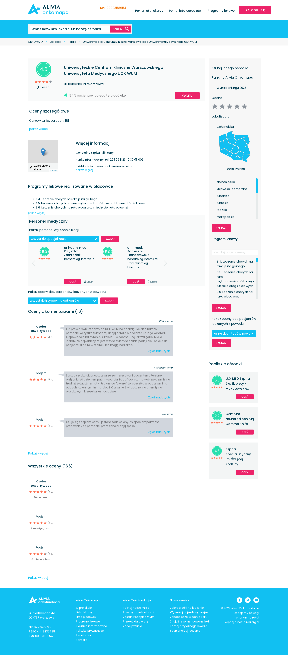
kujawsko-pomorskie (232, 189)
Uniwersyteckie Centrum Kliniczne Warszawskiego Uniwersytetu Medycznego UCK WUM (140, 42)
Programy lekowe (221, 11)
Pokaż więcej (38, 453)
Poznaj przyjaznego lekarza (188, 626)
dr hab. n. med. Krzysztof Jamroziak (75, 251)
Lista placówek (86, 617)
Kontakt (81, 640)
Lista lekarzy (84, 612)
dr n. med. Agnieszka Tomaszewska (138, 251)
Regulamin (83, 635)
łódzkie (222, 210)
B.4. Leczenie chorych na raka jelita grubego (235, 261)
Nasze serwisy (179, 600)
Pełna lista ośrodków (185, 11)
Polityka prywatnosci (90, 631)
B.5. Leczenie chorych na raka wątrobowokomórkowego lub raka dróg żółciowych (236, 272)
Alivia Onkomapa (88, 600)
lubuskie (223, 203)
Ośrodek (55, 42)
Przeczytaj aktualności (138, 612)
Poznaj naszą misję (136, 608)
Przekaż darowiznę (135, 621)
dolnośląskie (226, 182)
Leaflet (53, 170)
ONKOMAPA (35, 42)
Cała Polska (225, 126)
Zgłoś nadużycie (159, 351)
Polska (72, 42)
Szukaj (110, 238)
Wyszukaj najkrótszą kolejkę (189, 612)
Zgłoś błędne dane (42, 167)
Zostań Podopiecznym (138, 617)
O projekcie (84, 608)
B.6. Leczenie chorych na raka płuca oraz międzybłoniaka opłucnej (235, 292)
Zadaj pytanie (132, 626)
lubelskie (223, 196)
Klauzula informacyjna (91, 626)
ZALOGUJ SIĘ (255, 10)
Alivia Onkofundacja (137, 600)
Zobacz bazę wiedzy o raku (188, 617)
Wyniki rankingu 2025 (232, 88)
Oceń (187, 95)
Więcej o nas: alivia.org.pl (242, 622)
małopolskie (226, 217)
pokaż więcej (38, 129)
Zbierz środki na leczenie (187, 608)
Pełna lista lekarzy (149, 11)
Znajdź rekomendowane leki (189, 621)
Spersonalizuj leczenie (185, 631)
